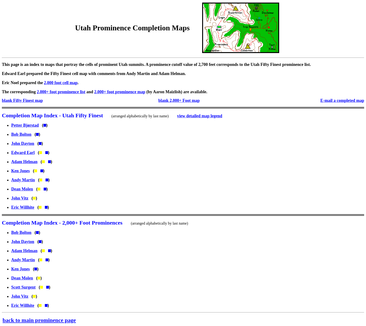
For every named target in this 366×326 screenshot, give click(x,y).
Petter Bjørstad (25, 125)
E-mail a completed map (342, 100)
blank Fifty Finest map (22, 100)
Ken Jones (20, 170)
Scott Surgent (23, 287)
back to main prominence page (39, 320)
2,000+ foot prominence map (119, 92)
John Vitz (19, 198)
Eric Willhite (22, 207)
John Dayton (22, 143)
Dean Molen (22, 189)
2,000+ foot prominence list (61, 92)
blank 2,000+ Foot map (179, 100)
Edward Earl (23, 152)
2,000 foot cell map (60, 82)
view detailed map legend (199, 116)
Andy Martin (23, 180)
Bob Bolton (21, 134)
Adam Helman (24, 161)
